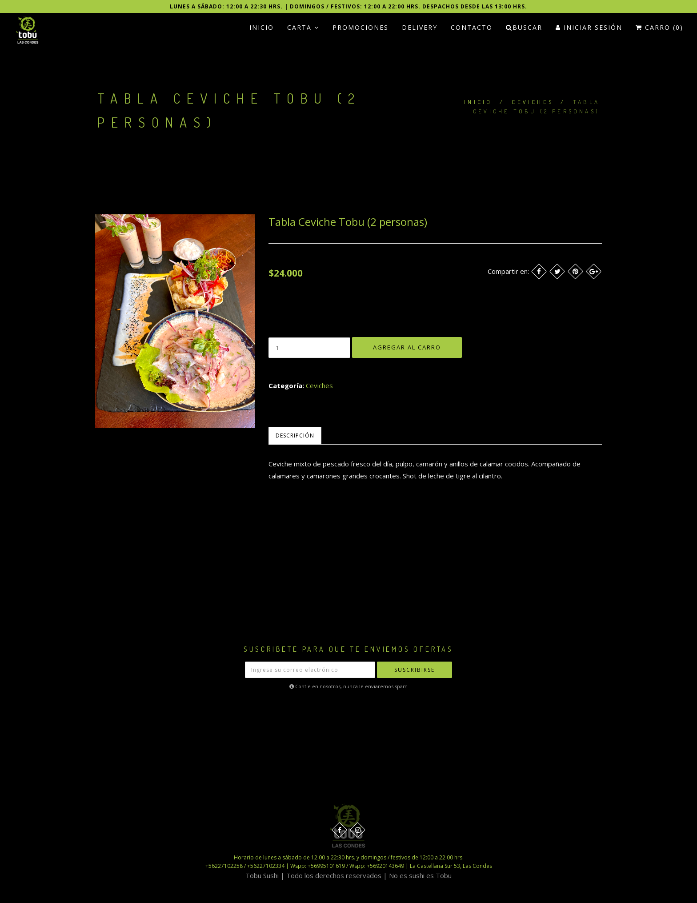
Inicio (261, 27)
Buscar (524, 27)
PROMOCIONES (360, 27)
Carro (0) (659, 27)
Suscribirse (414, 670)
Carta (303, 27)
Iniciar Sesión (589, 27)
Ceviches (532, 101)
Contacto (472, 27)
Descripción (295, 435)
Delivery (419, 27)
